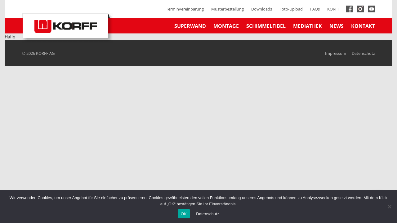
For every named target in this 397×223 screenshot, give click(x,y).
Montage (226, 26)
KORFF (333, 9)
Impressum (335, 53)
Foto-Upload (291, 9)
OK (184, 214)
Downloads (261, 9)
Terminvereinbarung (185, 9)
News (336, 26)
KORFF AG (45, 53)
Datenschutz (363, 53)
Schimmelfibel (266, 26)
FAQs (315, 9)
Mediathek (307, 26)
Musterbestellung (227, 9)
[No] (389, 206)
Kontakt (363, 26)
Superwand (190, 26)
